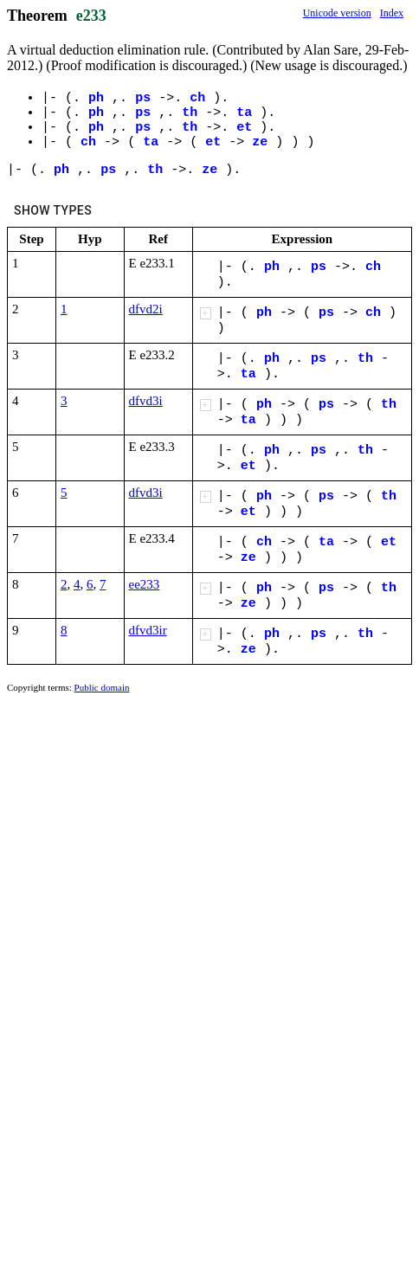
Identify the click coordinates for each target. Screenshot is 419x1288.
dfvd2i (146, 309)
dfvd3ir (148, 630)
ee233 (144, 584)
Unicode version (337, 13)
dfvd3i (146, 401)
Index (391, 13)
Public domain (102, 687)
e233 (91, 15)
